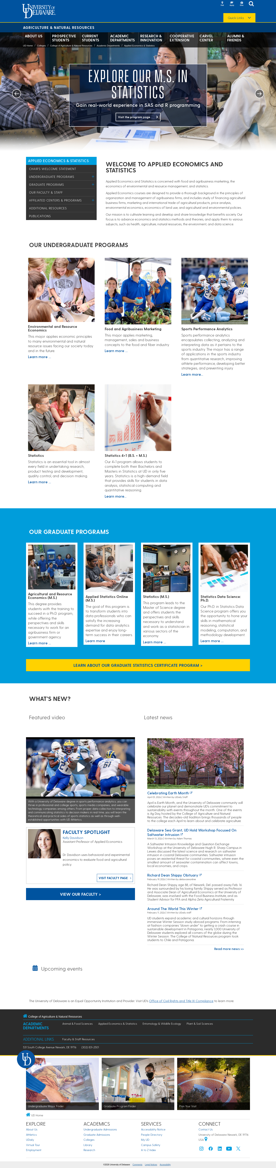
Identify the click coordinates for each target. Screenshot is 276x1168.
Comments (137, 1165)
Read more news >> (229, 949)
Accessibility (165, 1165)
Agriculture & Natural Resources (58, 27)
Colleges (41, 45)
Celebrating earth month (168, 793)
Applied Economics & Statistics (139, 45)
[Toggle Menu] (93, 176)
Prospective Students (64, 38)
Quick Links (236, 18)
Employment (33, 1150)
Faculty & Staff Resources (78, 1039)
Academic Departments (122, 38)
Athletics (31, 1134)
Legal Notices (151, 1165)
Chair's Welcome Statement (52, 169)
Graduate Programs (46, 184)
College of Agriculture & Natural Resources (71, 45)
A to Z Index (148, 1150)
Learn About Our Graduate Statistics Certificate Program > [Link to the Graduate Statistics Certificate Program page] (138, 665)
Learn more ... (39, 356)
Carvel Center (206, 38)
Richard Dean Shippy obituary (172, 875)
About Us (33, 36)
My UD (145, 1139)
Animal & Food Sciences (77, 1023)
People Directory (151, 1134)
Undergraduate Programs (51, 176)
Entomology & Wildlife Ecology (162, 1023)
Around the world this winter (173, 908)
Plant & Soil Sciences (200, 1023)
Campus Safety (150, 1145)
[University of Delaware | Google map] (206, 1139)
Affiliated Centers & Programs (55, 200)
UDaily (30, 1139)
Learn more (95, 641)
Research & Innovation (151, 38)
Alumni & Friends (235, 38)
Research (89, 1150)
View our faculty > (80, 894)
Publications (40, 216)
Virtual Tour (33, 1145)
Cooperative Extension (182, 38)
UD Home (28, 45)
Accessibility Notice (153, 1129)
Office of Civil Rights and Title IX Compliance (181, 1001)
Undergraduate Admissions (100, 1129)
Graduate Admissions (97, 1134)
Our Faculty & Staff (46, 192)
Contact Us (206, 1129)
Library (88, 1145)
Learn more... (192, 374)
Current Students (90, 38)
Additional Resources (48, 208)
